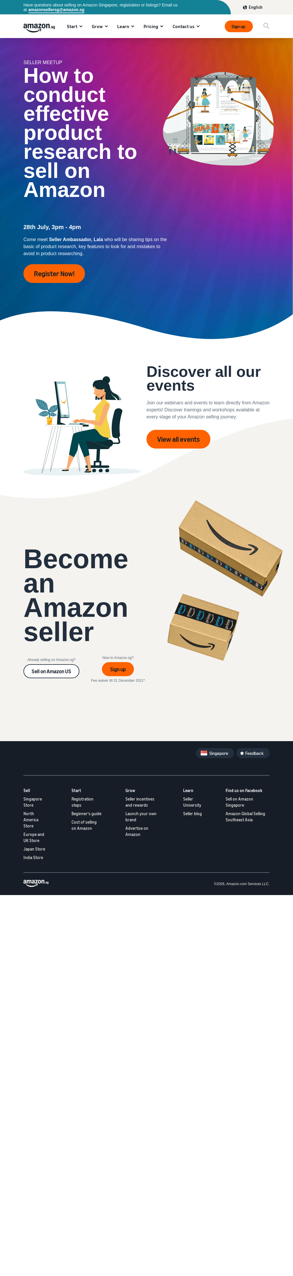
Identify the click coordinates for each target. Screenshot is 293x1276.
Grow (97, 26)
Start (72, 26)
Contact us (184, 26)
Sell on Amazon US (51, 671)
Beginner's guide (86, 813)
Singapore (218, 753)
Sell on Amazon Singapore (239, 802)
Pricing (151, 26)
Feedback (254, 753)
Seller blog (192, 813)
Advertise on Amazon (136, 831)
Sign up (238, 26)
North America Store (30, 819)
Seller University (192, 802)
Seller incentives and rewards (139, 802)
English (256, 7)
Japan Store (34, 848)
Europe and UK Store (33, 837)
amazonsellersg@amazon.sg (56, 9)
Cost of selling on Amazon (84, 825)
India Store (33, 857)
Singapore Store (32, 802)
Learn (123, 26)
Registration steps (82, 802)
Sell (26, 790)
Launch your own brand (140, 816)
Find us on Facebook (244, 790)
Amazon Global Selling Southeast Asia (245, 816)
